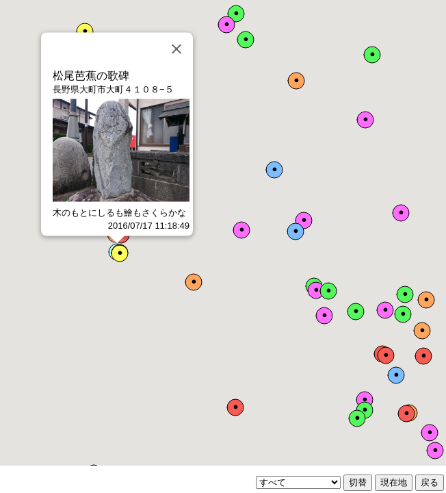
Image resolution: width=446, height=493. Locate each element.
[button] (386, 355)
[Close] (176, 49)
